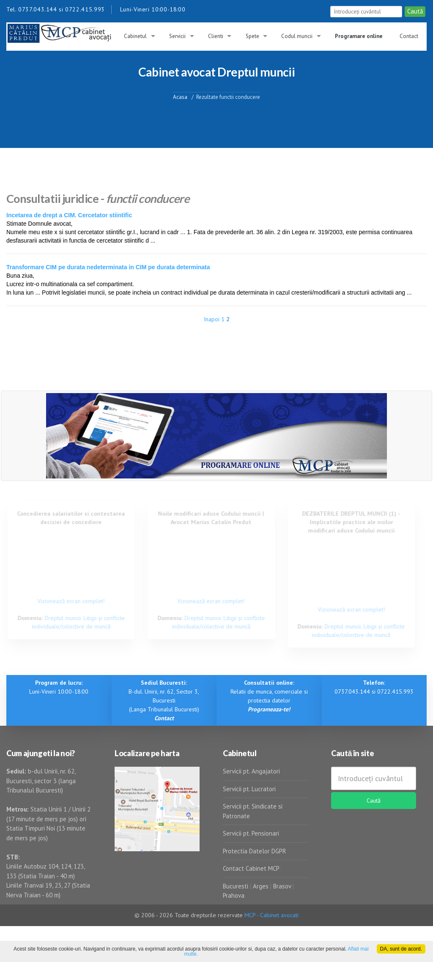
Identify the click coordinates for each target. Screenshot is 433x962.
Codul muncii (296, 36)
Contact (409, 36)
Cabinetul (135, 36)
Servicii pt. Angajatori (251, 771)
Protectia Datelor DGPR (254, 851)
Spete (252, 36)
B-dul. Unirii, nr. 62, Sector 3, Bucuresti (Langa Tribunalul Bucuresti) (164, 700)
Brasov (282, 886)
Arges (261, 886)
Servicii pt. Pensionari (251, 833)
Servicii (177, 36)
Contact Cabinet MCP (251, 868)
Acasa (180, 96)
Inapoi (211, 319)
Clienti (215, 36)
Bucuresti (236, 886)
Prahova (233, 895)
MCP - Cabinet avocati (271, 915)
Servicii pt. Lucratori (249, 789)
